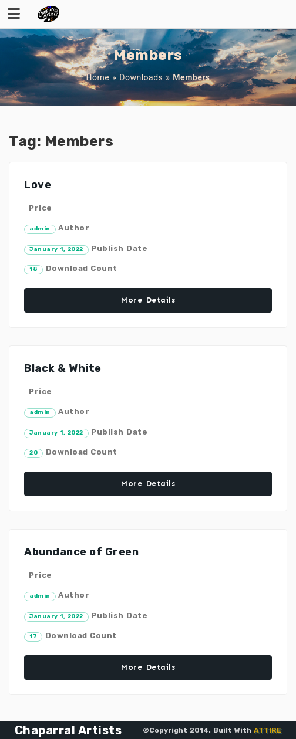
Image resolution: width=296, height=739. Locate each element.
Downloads (141, 77)
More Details (148, 300)
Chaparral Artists (68, 730)
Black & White (63, 368)
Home (98, 77)
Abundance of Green (81, 551)
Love (37, 184)
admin (40, 228)
